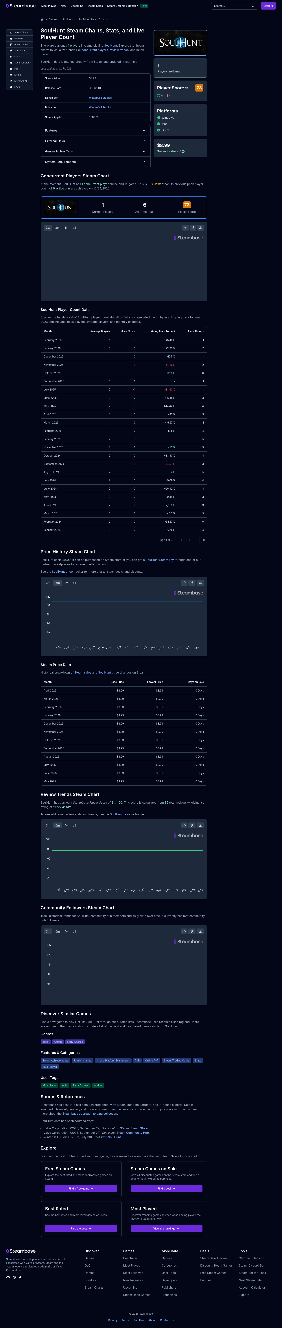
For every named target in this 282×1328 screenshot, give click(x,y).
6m (57, 583)
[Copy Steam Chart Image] (193, 228)
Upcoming (77, 5)
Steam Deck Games (136, 1295)
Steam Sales (95, 5)
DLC (88, 1265)
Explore (268, 5)
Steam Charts (94, 1287)
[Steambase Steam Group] (14, 1277)
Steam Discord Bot (251, 1265)
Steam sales (82, 672)
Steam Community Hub (133, 1132)
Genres (167, 1258)
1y (66, 227)
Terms (126, 1320)
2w (48, 227)
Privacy (112, 1320)
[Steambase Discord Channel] (8, 1277)
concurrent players (95, 50)
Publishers (169, 1287)
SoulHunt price (62, 571)
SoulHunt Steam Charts (92, 19)
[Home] (42, 19)
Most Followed (133, 1273)
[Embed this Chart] (185, 228)
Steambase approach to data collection (89, 1113)
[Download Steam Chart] (200, 228)
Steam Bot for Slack (252, 1273)
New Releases (133, 1280)
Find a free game (81, 1188)
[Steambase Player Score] (186, 88)
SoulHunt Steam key (160, 560)
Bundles (90, 1280)
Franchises (169, 1295)
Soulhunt (67, 19)
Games (53, 19)
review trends (119, 50)
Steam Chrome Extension (122, 5)
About (152, 1320)
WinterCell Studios (100, 97)
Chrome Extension (251, 1258)
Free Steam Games (213, 1273)
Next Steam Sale (250, 1280)
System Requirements (95, 162)
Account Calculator (252, 1287)
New (63, 5)
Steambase (13, 1259)
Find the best (81, 1228)
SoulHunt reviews (122, 814)
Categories (169, 1265)
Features (95, 130)
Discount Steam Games (216, 1265)
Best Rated (130, 1258)
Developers (170, 1280)
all (74, 227)
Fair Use (139, 1320)
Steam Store (139, 1128)
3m (57, 227)
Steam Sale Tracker (213, 1258)
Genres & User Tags (95, 151)
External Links (95, 141)
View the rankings (166, 1228)
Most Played (48, 5)
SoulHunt (110, 45)
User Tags (169, 1273)
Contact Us (167, 1320)
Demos (89, 1273)
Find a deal (166, 1188)
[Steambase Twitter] (20, 1277)
